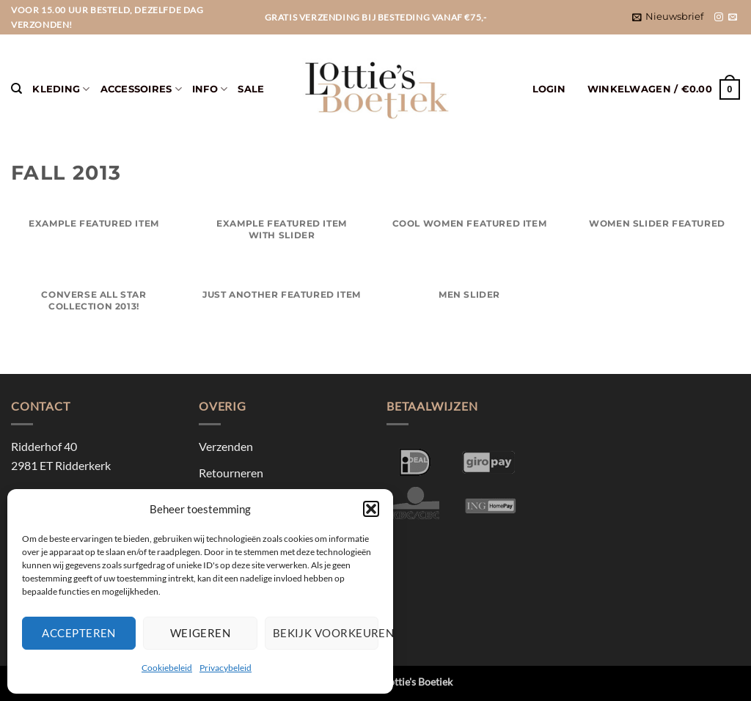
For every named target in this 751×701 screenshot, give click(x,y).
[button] (371, 509)
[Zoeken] (16, 89)
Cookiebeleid (167, 667)
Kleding (60, 89)
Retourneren (231, 473)
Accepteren (79, 632)
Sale (251, 89)
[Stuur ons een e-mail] (732, 17)
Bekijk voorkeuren (325, 632)
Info (209, 89)
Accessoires (141, 89)
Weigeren (200, 632)
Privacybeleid (225, 667)
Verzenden (226, 446)
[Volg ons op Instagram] (718, 17)
